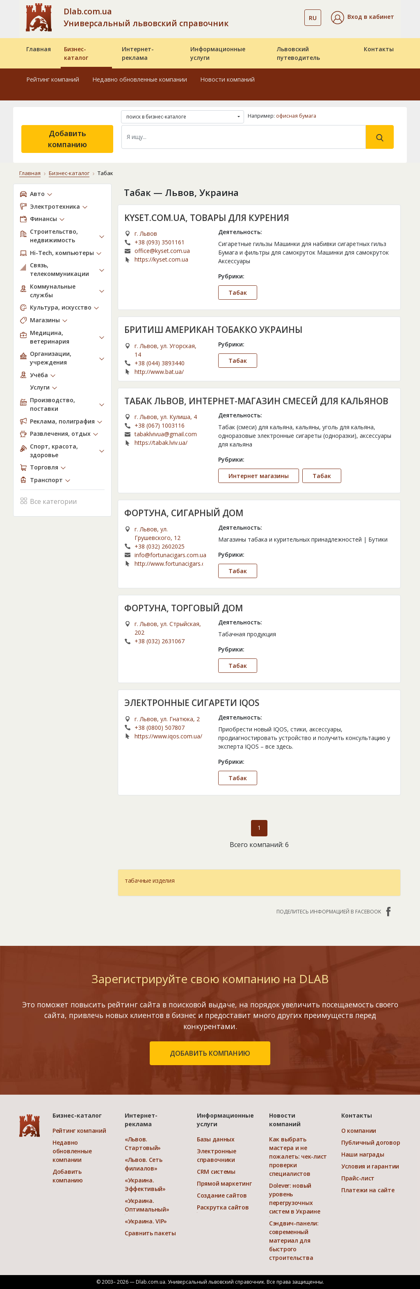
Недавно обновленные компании (139, 79)
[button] (362, 17)
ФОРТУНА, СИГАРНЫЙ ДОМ (183, 513)
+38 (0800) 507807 (160, 727)
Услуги (40, 387)
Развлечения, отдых (60, 433)
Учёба (39, 375)
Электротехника (55, 206)
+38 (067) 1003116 (160, 425)
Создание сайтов (222, 1195)
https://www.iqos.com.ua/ (168, 736)
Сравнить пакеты (150, 1233)
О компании (358, 1130)
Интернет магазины (258, 476)
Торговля (44, 467)
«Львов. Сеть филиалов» (143, 1164)
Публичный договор (370, 1142)
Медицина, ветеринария (49, 337)
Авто (37, 194)
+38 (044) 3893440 (160, 363)
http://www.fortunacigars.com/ (169, 563)
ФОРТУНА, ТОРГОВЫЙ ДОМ (183, 608)
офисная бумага (296, 115)
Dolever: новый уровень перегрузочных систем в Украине (294, 1198)
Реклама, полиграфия (62, 421)
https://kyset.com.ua (161, 259)
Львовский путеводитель (298, 53)
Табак (237, 292)
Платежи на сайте (368, 1190)
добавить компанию (210, 1053)
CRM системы (216, 1171)
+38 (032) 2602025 (160, 546)
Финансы (43, 219)
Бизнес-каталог (76, 53)
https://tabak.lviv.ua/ (161, 442)
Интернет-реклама (138, 53)
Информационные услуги (217, 53)
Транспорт (46, 480)
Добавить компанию (67, 138)
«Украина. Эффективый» (145, 1184)
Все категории (48, 500)
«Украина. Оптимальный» (147, 1205)
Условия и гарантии (370, 1166)
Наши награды (362, 1154)
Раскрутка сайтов (223, 1207)
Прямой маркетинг (224, 1183)
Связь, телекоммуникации (59, 269)
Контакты (379, 49)
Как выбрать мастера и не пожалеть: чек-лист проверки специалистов (298, 1156)
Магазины (45, 320)
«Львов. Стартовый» (143, 1143)
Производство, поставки (52, 404)
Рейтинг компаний (52, 79)
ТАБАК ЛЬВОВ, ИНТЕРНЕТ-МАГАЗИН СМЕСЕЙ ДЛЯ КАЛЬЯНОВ (256, 401)
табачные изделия (150, 880)
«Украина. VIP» (146, 1221)
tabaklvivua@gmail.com (166, 434)
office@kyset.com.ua (162, 251)
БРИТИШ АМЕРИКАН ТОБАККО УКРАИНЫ (213, 329)
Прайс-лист (357, 1178)
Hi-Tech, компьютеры (62, 253)
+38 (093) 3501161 (160, 242)
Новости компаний (227, 79)
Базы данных (216, 1139)
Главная (38, 49)
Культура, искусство (60, 307)
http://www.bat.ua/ (159, 372)
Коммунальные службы (52, 290)
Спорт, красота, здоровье (54, 450)
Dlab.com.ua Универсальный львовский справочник (146, 17)
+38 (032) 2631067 (160, 641)
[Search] (243, 137)
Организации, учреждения (50, 358)
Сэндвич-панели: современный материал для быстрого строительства (294, 1240)
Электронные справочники (216, 1155)
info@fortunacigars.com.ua (170, 555)
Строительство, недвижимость (54, 236)
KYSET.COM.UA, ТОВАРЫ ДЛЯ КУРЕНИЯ (206, 217)
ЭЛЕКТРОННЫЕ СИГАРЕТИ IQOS (191, 702)
